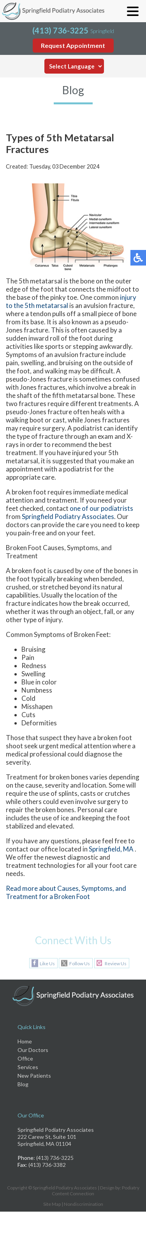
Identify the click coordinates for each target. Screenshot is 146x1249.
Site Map (52, 1204)
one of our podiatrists (101, 508)
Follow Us (79, 963)
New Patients (34, 1075)
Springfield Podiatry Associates (68, 516)
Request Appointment (73, 45)
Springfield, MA (111, 849)
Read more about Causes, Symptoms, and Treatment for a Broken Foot (66, 892)
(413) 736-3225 (60, 30)
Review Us (116, 963)
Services (28, 1067)
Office (25, 1058)
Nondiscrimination (83, 1204)
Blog (23, 1084)
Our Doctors (33, 1050)
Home (25, 1041)
